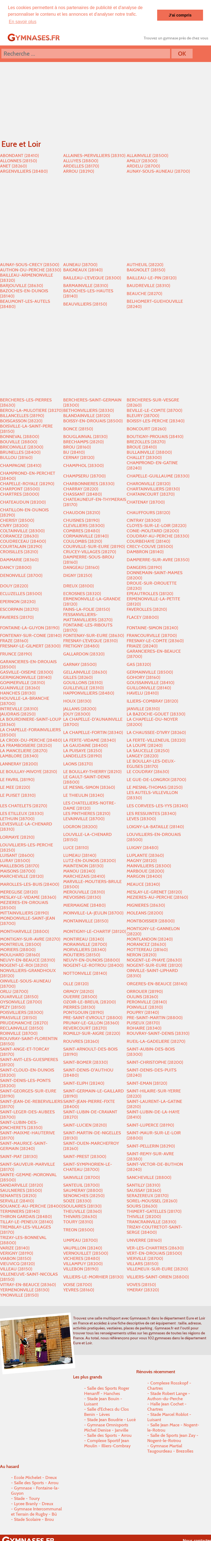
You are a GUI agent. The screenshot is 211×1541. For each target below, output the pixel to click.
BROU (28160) (77, 446)
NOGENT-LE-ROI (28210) (24, 965)
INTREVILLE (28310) (19, 708)
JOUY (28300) (76, 713)
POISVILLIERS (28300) (21, 1012)
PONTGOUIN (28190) (83, 1012)
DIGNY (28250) (77, 574)
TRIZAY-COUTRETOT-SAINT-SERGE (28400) (154, 1229)
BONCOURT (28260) (146, 428)
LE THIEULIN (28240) (83, 794)
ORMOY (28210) (78, 991)
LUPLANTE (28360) (145, 855)
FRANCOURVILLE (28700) (152, 635)
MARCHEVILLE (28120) (21, 876)
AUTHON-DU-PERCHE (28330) (30, 269)
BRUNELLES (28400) (20, 452)
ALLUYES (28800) (80, 160)
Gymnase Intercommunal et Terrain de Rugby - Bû (36, 1511)
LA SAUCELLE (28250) (148, 750)
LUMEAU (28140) (79, 855)
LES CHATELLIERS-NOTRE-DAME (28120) (89, 805)
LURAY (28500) (15, 860)
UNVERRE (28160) (144, 1239)
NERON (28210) (141, 954)
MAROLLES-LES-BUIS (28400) (29, 883)
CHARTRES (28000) (19, 493)
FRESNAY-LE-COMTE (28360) (155, 640)
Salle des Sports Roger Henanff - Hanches (106, 1390)
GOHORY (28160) (143, 677)
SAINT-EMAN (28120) (147, 1082)
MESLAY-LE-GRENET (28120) (154, 891)
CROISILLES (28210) (19, 551)
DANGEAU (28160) (81, 567)
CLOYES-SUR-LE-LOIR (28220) (156, 525)
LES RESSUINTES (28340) (151, 813)
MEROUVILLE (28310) (84, 891)
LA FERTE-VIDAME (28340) (89, 740)
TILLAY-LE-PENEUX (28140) (26, 1221)
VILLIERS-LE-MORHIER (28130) (93, 1276)
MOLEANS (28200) (145, 912)
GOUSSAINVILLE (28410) (150, 682)
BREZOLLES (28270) (146, 441)
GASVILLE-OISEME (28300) (26, 671)
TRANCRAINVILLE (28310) (151, 1221)
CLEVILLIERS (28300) (83, 525)
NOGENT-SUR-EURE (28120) (154, 965)
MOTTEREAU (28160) (147, 949)
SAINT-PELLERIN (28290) (151, 1145)
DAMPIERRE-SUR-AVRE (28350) (158, 559)
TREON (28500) (78, 1229)
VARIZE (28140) (14, 1247)
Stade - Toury (27, 1498)
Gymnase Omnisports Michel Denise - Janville (106, 1427)
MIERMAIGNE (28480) (84, 904)
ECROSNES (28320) (82, 593)
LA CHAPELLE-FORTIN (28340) (93, 732)
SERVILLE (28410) (17, 1200)
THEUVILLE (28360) (82, 1211)
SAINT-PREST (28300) (84, 1156)
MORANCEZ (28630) (146, 944)
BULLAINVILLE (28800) (149, 452)
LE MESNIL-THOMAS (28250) (154, 787)
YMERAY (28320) (143, 1289)
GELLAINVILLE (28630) (85, 671)
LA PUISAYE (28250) (82, 750)
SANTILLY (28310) (143, 1185)
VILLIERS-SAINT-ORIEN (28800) (158, 1276)
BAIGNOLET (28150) (146, 269)
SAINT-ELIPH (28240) (83, 1082)
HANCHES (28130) (17, 692)
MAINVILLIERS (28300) (149, 865)
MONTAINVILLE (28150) (85, 920)
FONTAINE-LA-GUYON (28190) (29, 627)
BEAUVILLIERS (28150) (85, 303)
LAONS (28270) (78, 763)
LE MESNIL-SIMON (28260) (89, 787)
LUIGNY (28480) (142, 847)
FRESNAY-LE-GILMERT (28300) (30, 645)
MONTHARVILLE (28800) (24, 930)
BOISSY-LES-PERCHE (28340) (155, 420)
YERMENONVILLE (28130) (24, 1289)
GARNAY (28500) (79, 663)
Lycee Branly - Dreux (33, 1503)
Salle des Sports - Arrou (109, 1434)
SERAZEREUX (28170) (147, 1195)
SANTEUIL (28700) (81, 1185)
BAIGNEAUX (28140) (82, 269)
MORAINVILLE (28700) (85, 944)
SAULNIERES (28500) (21, 1190)
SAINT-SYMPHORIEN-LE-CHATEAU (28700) (87, 1166)
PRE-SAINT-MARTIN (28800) (154, 1017)
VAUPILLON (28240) (82, 1247)
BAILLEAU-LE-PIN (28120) (151, 277)
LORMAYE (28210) (17, 836)
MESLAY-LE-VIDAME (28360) (28, 897)
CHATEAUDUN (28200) (23, 501)
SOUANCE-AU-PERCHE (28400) (31, 1205)
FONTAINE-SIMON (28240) (152, 627)
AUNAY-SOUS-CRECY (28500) (29, 264)
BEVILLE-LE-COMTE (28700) (154, 410)
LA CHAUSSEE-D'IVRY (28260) (156, 732)
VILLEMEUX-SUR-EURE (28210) (157, 1268)
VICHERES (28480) (81, 1258)
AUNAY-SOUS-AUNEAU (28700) (158, 171)
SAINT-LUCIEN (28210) (85, 1124)
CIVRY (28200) (14, 525)
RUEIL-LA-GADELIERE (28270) (156, 1040)
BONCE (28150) (78, 428)
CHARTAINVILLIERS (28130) (153, 488)
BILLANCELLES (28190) (22, 415)
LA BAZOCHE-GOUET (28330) (156, 713)
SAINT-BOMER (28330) (85, 1061)
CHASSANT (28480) (82, 493)
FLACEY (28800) (143, 616)
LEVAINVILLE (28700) (83, 818)
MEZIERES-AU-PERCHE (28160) (157, 897)
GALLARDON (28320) (83, 653)
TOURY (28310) (78, 1221)
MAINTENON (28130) (83, 865)
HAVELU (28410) (143, 692)
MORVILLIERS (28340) (84, 949)
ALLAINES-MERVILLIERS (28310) (94, 155)
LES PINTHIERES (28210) (86, 813)
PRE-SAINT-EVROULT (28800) (92, 1017)
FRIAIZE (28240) (142, 645)
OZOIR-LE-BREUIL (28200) (89, 1001)
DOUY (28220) (14, 585)
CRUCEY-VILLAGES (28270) (89, 551)
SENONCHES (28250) (83, 1195)
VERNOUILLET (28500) (85, 1253)
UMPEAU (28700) (80, 1239)
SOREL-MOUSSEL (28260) (152, 1200)
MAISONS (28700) (17, 870)
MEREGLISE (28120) (19, 891)
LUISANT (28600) (17, 855)
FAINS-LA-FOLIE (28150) (86, 609)
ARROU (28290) (78, 171)
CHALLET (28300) (144, 457)
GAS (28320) (139, 663)
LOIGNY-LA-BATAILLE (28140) (155, 826)
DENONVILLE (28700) (21, 574)
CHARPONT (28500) (20, 488)
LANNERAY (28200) (19, 763)
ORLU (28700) (14, 991)
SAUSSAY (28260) (144, 1190)
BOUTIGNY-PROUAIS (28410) (155, 436)
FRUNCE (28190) (16, 653)
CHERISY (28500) (17, 520)
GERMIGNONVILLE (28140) (25, 677)
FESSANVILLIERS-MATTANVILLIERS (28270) (87, 617)
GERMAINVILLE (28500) (150, 671)
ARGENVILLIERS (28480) (24, 171)
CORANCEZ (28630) (19, 535)
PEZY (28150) (12, 1007)
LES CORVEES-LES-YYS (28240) (157, 805)
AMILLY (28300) (142, 160)
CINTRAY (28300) (143, 520)
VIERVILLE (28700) (145, 1258)
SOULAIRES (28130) (82, 1205)
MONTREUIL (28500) (20, 944)
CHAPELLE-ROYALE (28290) (27, 483)
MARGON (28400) (144, 876)
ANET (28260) (13, 165)
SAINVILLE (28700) (81, 1177)
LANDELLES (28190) (82, 755)
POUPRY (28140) (143, 1012)
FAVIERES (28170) (17, 616)
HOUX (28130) (77, 700)
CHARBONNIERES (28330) (88, 483)
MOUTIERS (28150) (81, 954)
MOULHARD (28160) (20, 954)
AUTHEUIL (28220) (145, 264)
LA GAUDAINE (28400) (85, 745)
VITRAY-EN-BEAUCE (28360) (28, 1284)
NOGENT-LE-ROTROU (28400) (93, 965)
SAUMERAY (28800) (82, 1190)
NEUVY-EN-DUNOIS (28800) (91, 959)
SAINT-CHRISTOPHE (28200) (155, 1061)
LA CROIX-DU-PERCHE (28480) (31, 740)
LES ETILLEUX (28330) (21, 813)
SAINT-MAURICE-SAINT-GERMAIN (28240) (24, 1145)
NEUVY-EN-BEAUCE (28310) (27, 959)
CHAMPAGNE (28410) (20, 465)
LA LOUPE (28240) (144, 745)
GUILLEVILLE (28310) (83, 687)
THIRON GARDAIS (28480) (26, 1216)
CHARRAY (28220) (80, 488)
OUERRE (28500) (80, 996)
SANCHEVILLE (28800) (149, 1177)
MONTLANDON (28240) (150, 938)
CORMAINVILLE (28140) (86, 535)
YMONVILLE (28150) (19, 1294)
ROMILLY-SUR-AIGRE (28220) (91, 1033)
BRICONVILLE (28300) (21, 446)
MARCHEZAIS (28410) (84, 876)
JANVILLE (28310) (143, 708)
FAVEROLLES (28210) (147, 609)
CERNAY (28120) (78, 457)
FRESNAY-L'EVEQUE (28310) (90, 640)
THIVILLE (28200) (144, 1216)
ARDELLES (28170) (81, 165)
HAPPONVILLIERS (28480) (88, 692)
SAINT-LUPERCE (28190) (150, 1124)
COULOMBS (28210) (82, 541)
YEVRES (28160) (78, 1289)
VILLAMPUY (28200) (82, 1263)
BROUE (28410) (142, 446)
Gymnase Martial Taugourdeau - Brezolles (170, 1448)
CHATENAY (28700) (146, 501)
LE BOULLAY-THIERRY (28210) (92, 771)
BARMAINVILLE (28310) (85, 285)
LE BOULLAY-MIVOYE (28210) (28, 771)
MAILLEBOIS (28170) (19, 865)
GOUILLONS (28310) (82, 682)
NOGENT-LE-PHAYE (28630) (154, 959)
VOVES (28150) (141, 1284)
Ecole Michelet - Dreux (35, 1477)
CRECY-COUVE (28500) (150, 546)
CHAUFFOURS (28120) (148, 512)
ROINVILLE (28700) (18, 1033)
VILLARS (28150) (142, 1263)
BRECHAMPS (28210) (83, 441)
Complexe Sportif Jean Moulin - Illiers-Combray (107, 1442)
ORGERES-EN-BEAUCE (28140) (157, 983)
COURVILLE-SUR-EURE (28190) (94, 546)
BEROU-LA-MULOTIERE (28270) (31, 410)
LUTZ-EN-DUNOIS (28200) (89, 860)
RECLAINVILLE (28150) (21, 1027)
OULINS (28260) (142, 996)
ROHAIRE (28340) (144, 1027)
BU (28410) (74, 452)
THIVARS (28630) (80, 1216)
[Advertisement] (105, 217)
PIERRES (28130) (79, 1007)
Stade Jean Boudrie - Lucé (111, 1419)
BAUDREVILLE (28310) (148, 285)
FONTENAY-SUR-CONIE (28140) (31, 635)
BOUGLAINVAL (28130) (85, 436)
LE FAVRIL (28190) (17, 779)
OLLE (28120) (75, 983)
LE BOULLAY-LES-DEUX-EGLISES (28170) (151, 763)
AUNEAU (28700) (80, 264)
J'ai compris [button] (180, 15)
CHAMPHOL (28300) (83, 465)
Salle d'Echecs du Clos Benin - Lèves (106, 1411)
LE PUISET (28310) (17, 794)
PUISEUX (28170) (143, 1022)
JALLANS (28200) (79, 708)
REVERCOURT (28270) (85, 1027)
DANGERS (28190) (144, 567)
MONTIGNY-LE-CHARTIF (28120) (94, 930)
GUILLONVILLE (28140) (149, 687)
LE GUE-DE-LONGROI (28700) (156, 779)
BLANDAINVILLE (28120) (86, 415)
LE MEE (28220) (15, 787)
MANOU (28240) (79, 870)
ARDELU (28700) (143, 165)
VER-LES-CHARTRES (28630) (155, 1247)
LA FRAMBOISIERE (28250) (26, 745)
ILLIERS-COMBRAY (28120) (152, 700)
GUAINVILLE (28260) (20, 687)
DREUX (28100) (78, 585)
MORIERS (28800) (17, 949)
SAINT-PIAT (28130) (18, 1156)
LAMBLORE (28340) (19, 755)
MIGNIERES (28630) (146, 904)
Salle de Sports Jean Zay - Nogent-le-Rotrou (172, 1437)
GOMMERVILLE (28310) (22, 682)
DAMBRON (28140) (145, 551)
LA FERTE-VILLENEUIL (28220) (156, 740)
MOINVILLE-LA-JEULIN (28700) (93, 912)
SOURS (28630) (142, 1205)
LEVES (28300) (141, 818)
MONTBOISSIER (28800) (150, 920)
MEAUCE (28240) (143, 883)
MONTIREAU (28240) (83, 938)
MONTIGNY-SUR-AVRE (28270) (30, 938)
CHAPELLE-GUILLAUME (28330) (158, 475)
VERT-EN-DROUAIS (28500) (154, 1253)
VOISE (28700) (77, 1284)
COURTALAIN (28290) (21, 546)
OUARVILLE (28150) (19, 996)
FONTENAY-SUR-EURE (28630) (93, 635)
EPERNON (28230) (17, 601)
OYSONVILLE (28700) (21, 1001)
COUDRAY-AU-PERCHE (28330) (158, 535)
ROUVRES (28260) (81, 1040)
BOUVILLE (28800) (18, 441)
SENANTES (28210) (18, 1195)
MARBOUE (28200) (145, 870)
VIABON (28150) (15, 1258)
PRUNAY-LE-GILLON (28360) (91, 1022)
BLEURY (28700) (143, 415)
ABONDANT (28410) (19, 155)
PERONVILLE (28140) (147, 1001)
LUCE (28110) (75, 847)
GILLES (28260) (78, 677)
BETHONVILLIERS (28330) (88, 410)
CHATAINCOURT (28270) (150, 493)
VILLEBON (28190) (80, 1268)
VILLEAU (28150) (16, 1268)
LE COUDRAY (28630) (148, 771)
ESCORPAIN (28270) (19, 609)
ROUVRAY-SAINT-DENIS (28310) (158, 1033)
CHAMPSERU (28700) (84, 475)
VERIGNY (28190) (16, 1253)
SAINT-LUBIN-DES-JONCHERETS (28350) (21, 1124)
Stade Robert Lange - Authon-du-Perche (168, 1395)
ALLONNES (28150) (18, 160)
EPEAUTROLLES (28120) (150, 593)
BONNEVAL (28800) (19, 436)
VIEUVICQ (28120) (17, 1263)
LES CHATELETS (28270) (23, 805)
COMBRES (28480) (81, 530)
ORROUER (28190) (145, 991)
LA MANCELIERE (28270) (23, 750)
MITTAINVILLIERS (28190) (24, 912)
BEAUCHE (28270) (144, 293)
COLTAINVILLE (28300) (22, 530)
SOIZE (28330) (77, 1200)
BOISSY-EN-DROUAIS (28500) (93, 420)
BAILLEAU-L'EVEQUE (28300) (92, 277)
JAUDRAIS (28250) (17, 713)
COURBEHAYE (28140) (148, 541)
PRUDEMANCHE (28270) (24, 1022)
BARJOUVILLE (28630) (21, 285)
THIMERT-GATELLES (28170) (154, 1211)
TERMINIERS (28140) (20, 1211)
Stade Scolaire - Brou (34, 1519)
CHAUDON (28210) (81, 512)
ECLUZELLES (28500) (21, 593)
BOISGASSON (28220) (21, 420)
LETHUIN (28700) (17, 818)
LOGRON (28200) (80, 826)
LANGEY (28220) (142, 755)
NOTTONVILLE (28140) (85, 972)
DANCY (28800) (15, 567)
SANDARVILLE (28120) (21, 1185)
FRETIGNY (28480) (81, 645)
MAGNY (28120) (142, 860)
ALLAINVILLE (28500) (147, 155)
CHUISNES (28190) (81, 520)
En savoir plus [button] (23, 21)
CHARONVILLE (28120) (148, 483)
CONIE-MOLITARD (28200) (153, 530)
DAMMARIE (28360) (19, 559)
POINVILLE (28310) (145, 1007)
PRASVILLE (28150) (18, 1017)
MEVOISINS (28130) (82, 897)
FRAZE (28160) (14, 640)
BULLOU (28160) (16, 457)
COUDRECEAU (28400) (23, 541)
